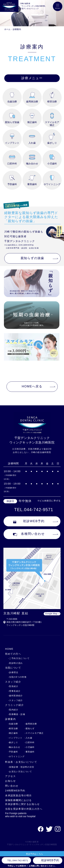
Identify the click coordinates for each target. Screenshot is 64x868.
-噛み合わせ (14, 747)
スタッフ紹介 (13, 681)
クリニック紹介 (14, 705)
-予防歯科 (13, 752)
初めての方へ (13, 653)
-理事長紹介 (14, 691)
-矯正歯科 (13, 733)
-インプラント (15, 738)
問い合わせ (11, 785)
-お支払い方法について (20, 771)
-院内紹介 (13, 710)
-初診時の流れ (15, 663)
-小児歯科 (30, 747)
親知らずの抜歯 (32, 258)
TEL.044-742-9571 (33, 509)
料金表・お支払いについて (21, 762)
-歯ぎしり (13, 742)
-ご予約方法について (19, 658)
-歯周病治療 (31, 724)
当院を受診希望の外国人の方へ (23, 809)
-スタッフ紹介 (15, 700)
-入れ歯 (28, 738)
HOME (9, 649)
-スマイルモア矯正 (34, 733)
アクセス (10, 776)
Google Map (51, 613)
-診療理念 (13, 672)
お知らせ (10, 781)
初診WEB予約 (29, 521)
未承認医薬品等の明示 (18, 795)
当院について (13, 667)
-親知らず (30, 728)
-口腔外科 (30, 742)
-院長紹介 (13, 686)
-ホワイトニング (16, 756)
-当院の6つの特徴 (17, 677)
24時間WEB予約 (15, 790)
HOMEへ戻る (32, 386)
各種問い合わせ (29, 534)
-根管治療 (13, 728)
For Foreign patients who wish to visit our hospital (20, 815)
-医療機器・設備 (16, 714)
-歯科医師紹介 (15, 695)
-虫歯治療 (13, 724)
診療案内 (17, 29)
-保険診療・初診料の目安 (21, 767)
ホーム (7, 29)
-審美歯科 (30, 752)
